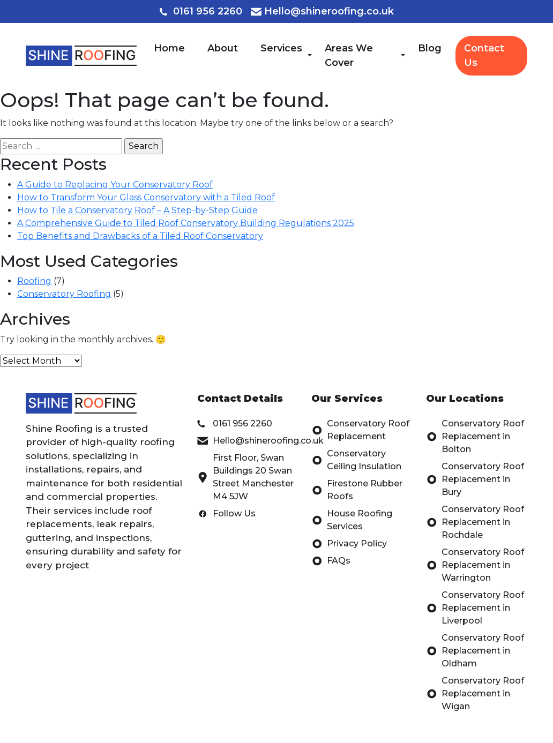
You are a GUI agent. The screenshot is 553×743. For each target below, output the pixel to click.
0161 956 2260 (201, 11)
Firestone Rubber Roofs (356, 490)
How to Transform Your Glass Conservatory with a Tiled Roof (146, 197)
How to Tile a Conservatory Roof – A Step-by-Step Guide (137, 210)
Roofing (34, 281)
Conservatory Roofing (64, 294)
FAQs (330, 560)
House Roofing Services (351, 520)
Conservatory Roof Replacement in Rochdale (475, 522)
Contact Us (484, 55)
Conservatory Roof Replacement (360, 430)
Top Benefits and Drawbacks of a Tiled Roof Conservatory (140, 236)
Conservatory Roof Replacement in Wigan (475, 693)
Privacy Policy (349, 543)
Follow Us (226, 513)
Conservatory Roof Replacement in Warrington (475, 565)
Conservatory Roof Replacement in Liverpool (475, 608)
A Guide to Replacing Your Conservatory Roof (115, 184)
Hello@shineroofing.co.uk (322, 11)
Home (169, 48)
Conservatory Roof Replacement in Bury (475, 479)
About (222, 48)
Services (281, 48)
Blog (430, 48)
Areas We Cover (349, 55)
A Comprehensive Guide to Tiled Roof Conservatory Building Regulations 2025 (185, 223)
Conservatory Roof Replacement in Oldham (475, 651)
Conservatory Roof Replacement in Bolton (475, 436)
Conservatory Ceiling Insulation (356, 460)
